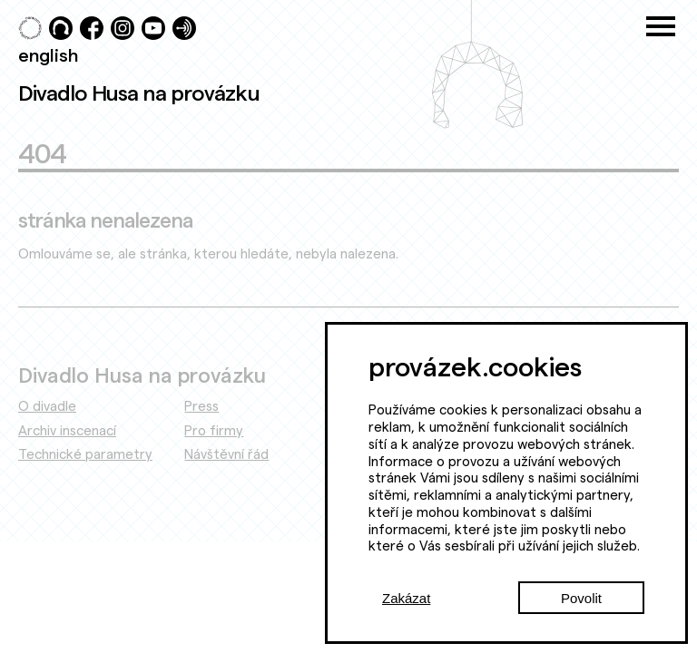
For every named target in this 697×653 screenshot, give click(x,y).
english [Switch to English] (48, 54)
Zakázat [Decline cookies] (406, 598)
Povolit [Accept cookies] (581, 598)
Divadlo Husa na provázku (139, 92)
